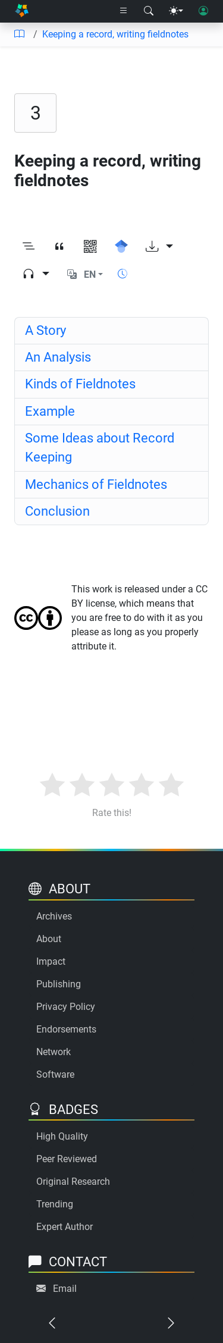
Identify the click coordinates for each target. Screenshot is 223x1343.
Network (53, 1052)
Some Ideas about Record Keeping (99, 448)
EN (90, 274)
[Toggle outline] (28, 247)
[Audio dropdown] (35, 274)
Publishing (58, 984)
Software (55, 1074)
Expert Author (64, 1226)
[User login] (203, 11)
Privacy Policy (65, 1006)
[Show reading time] (122, 273)
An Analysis (58, 357)
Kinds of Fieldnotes (80, 383)
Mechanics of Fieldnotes (96, 484)
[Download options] (159, 247)
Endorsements (66, 1029)
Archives (54, 916)
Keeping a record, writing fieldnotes (115, 34)
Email (65, 1288)
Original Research (73, 1181)
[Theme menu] (176, 11)
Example (50, 411)
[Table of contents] (19, 34)
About (48, 939)
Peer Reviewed (66, 1159)
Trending (54, 1204)
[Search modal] (148, 11)
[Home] (21, 12)
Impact (50, 961)
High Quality (62, 1136)
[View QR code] (90, 247)
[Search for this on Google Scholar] (121, 247)
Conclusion (57, 511)
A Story (45, 330)
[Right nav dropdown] (123, 11)
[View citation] (59, 247)
